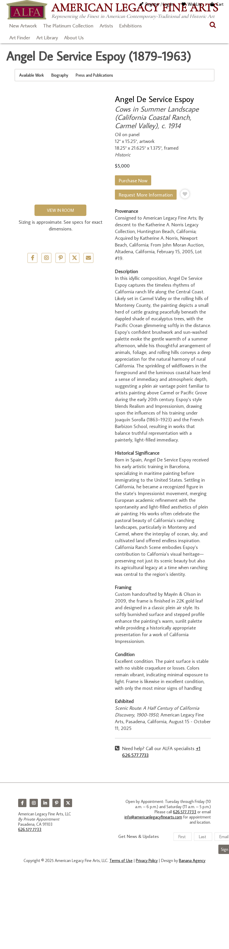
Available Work (31, 75)
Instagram (34, 803)
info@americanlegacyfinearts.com (153, 817)
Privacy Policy (147, 860)
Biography (59, 75)
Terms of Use (121, 860)
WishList (195, 4)
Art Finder (19, 37)
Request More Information (146, 194)
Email (88, 258)
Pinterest (56, 803)
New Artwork (23, 25)
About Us (74, 37)
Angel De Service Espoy (154, 98)
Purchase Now (133, 180)
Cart (220, 4)
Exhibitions (130, 25)
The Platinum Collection (68, 25)
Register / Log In (159, 4)
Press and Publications (94, 75)
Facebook (22, 803)
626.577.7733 (29, 829)
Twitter (74, 258)
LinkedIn (45, 803)
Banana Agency (192, 860)
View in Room (60, 210)
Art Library (47, 37)
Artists (106, 25)
